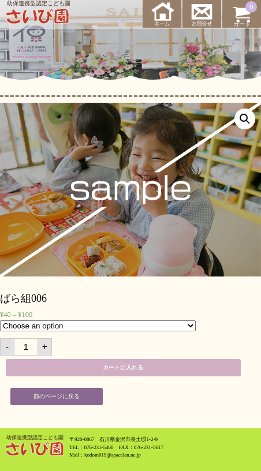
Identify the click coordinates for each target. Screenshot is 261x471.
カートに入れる (123, 367)
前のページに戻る (56, 396)
